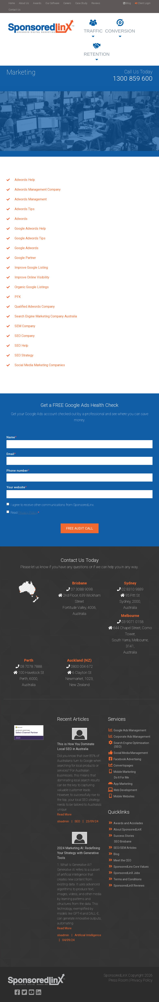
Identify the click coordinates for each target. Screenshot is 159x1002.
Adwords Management (31, 199)
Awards (37, 3)
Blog (127, 3)
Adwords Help (25, 180)
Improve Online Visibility (32, 277)
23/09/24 (92, 821)
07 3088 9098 (82, 589)
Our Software (52, 3)
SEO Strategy (24, 355)
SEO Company (25, 336)
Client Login (142, 3)
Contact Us (14, 9)
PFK (18, 297)
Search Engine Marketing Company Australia (46, 316)
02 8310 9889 (132, 589)
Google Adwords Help (30, 228)
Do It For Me (121, 777)
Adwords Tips (24, 209)
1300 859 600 (133, 78)
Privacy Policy (27, 513)
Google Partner (25, 258)
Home (12, 3)
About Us (24, 3)
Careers (67, 3)
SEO (77, 821)
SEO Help (21, 345)
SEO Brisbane (122, 841)
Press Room (118, 980)
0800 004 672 (82, 666)
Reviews (95, 3)
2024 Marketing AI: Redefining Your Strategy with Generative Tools (78, 853)
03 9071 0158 (132, 622)
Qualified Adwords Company (35, 306)
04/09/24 (68, 940)
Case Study (81, 3)
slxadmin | (66, 821)
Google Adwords (26, 248)
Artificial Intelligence (88, 935)
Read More (64, 814)
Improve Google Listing (31, 267)
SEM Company (25, 326)
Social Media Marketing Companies (40, 365)
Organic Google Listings (32, 287)
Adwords (21, 219)
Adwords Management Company (38, 189)
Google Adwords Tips (30, 238)
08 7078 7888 (31, 666)
